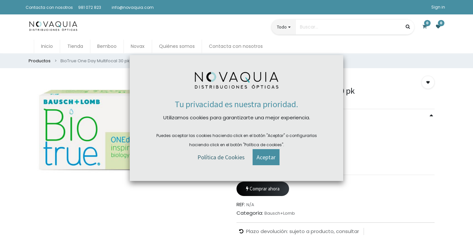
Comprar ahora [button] (263, 189)
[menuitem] (46, 46)
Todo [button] (282, 27)
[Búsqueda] (408, 27)
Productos (40, 61)
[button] (428, 82)
